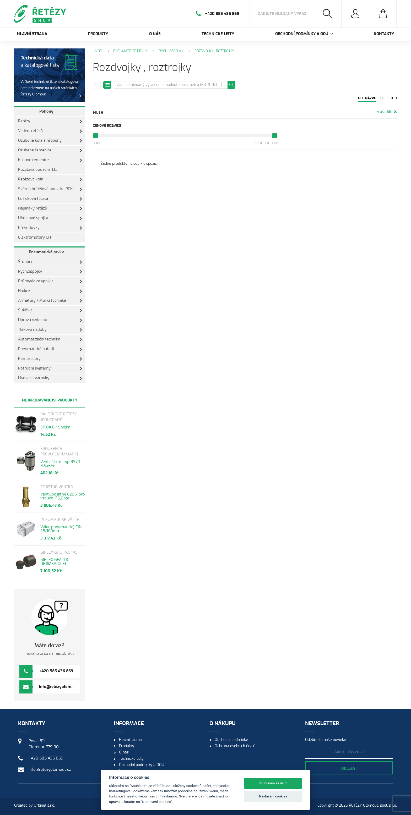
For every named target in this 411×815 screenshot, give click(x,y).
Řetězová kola (50, 179)
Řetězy (50, 121)
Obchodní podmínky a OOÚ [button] (304, 34)
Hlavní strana (32, 34)
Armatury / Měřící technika (50, 301)
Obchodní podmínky (231, 740)
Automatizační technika (50, 339)
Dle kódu (388, 98)
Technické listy (218, 34)
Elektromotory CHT (35, 237)
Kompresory (50, 359)
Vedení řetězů (50, 131)
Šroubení (50, 262)
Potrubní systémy (50, 368)
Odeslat (349, 768)
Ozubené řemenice (50, 150)
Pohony (46, 111)
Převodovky (50, 228)
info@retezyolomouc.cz (61, 687)
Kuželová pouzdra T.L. (37, 170)
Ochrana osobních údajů (235, 746)
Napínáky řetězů (50, 208)
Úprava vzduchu (50, 320)
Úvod (97, 51)
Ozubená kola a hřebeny (50, 141)
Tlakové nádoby (50, 330)
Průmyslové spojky (50, 281)
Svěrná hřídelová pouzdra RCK (50, 189)
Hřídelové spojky (50, 218)
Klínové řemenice (50, 160)
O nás (155, 34)
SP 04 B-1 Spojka (55, 427)
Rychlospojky (50, 271)
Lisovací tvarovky (50, 378)
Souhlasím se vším (273, 783)
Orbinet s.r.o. (44, 805)
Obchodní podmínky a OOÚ (141, 765)
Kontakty (384, 34)
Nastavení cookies (273, 796)
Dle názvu (367, 98)
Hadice (50, 291)
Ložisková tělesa (50, 199)
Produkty (98, 34)
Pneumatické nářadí (50, 349)
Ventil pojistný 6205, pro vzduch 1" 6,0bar (62, 496)
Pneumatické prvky (46, 252)
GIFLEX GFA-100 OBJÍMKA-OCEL (54, 562)
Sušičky (50, 310)
